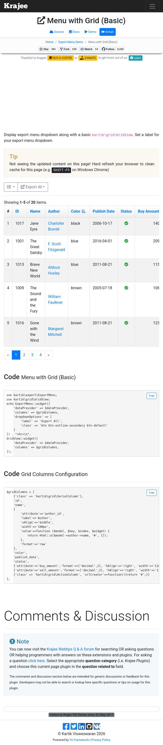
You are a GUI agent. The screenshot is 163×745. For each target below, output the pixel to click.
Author (54, 211)
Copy (151, 395)
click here (36, 660)
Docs (74, 32)
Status (126, 211)
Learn (135, 58)
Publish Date (104, 211)
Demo (90, 32)
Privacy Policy (100, 740)
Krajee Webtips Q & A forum (70, 649)
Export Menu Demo (70, 42)
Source (57, 32)
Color (78, 211)
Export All (31, 187)
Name (35, 211)
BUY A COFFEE (60, 58)
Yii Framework (79, 740)
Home (49, 42)
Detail (107, 32)
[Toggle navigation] (152, 6)
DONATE (88, 58)
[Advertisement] (82, 96)
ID (17, 211)
